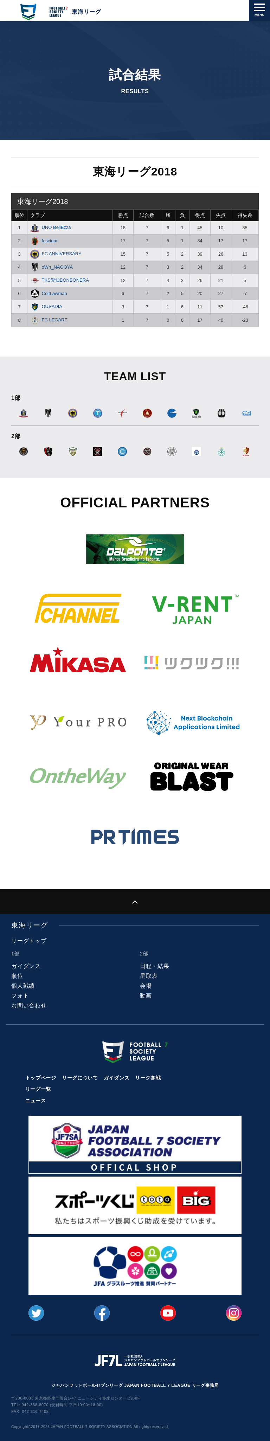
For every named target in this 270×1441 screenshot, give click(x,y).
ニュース (35, 1100)
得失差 (245, 215)
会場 (146, 986)
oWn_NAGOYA (51, 267)
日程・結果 (154, 966)
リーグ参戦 (148, 1078)
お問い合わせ (29, 1005)
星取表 (149, 976)
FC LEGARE (49, 319)
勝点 (123, 215)
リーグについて (80, 1078)
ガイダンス (26, 966)
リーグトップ (29, 941)
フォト (20, 996)
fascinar (44, 240)
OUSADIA (46, 306)
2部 (144, 953)
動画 (146, 996)
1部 (15, 953)
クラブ (37, 215)
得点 (200, 215)
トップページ (40, 1078)
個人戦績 (23, 986)
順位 (19, 215)
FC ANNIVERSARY (56, 253)
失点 (221, 215)
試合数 (147, 215)
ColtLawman (48, 293)
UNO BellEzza (50, 227)
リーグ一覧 (38, 1089)
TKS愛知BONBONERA (59, 280)
